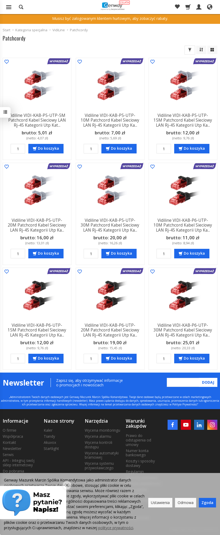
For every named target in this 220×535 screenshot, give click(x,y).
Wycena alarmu (98, 436)
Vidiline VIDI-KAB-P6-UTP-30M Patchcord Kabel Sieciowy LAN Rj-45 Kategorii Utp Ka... (183, 330)
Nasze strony (59, 421)
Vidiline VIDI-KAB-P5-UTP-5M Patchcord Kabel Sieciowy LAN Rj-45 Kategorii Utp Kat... (37, 120)
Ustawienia (160, 502)
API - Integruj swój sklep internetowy (18, 462)
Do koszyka (48, 148)
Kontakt (9, 442)
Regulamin (135, 471)
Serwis (8, 454)
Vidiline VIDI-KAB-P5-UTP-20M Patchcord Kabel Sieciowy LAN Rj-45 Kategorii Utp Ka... (37, 225)
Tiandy (49, 436)
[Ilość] (18, 148)
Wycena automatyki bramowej (102, 455)
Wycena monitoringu (102, 430)
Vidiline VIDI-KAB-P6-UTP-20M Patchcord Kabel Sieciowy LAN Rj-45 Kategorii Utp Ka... (110, 330)
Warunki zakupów (136, 423)
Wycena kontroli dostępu (98, 444)
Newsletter (12, 448)
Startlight (51, 448)
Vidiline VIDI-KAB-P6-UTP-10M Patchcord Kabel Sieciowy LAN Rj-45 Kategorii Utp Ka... (183, 225)
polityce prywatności (115, 527)
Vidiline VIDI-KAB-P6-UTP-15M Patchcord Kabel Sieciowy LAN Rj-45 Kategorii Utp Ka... (37, 330)
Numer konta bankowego (137, 453)
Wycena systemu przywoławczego (99, 465)
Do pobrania (13, 471)
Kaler (48, 430)
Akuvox (50, 442)
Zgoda (207, 502)
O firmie (9, 430)
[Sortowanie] (201, 50)
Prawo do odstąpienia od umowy (138, 440)
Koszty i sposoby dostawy (140, 463)
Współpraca (13, 436)
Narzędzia (96, 421)
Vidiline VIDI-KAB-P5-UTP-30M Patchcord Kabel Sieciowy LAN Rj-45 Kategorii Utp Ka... (110, 225)
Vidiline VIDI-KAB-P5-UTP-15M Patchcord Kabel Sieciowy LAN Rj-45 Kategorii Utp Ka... (183, 120)
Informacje (15, 421)
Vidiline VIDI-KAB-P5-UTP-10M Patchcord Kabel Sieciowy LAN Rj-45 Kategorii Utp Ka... (110, 120)
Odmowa (186, 502)
